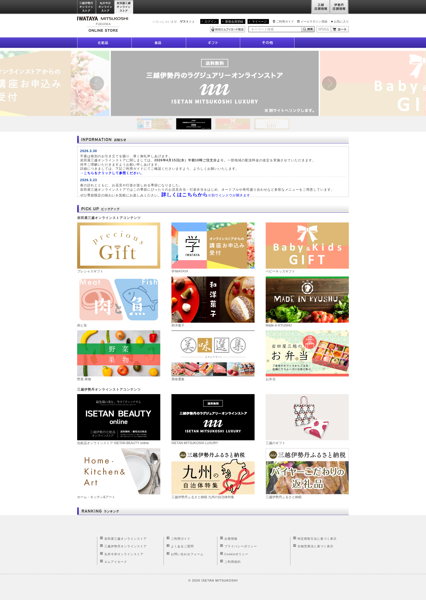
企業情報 (230, 538)
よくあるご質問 (182, 546)
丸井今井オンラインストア (105, 7)
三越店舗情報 (320, 7)
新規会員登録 (234, 21)
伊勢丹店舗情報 (339, 7)
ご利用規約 (232, 561)
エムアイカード (115, 561)
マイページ (259, 21)
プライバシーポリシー (240, 546)
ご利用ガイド (285, 21)
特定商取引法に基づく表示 (317, 538)
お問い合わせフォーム (187, 554)
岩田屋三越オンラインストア (124, 7)
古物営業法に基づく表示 (315, 546)
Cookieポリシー (236, 554)
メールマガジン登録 (313, 21)
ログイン (211, 21)
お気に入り (341, 21)
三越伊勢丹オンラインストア (86, 7)
